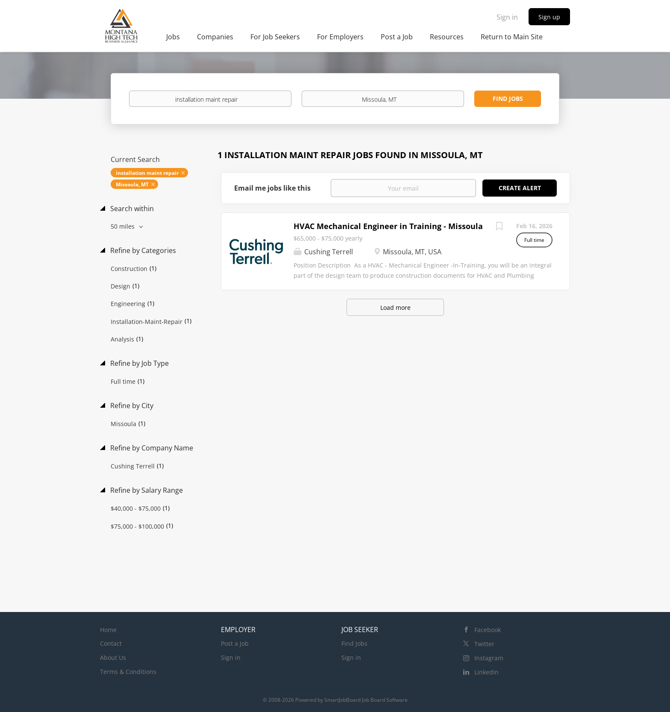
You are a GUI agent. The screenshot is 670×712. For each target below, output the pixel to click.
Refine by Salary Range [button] (146, 490)
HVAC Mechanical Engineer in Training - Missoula (388, 226)
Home (108, 630)
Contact (111, 643)
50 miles (123, 226)
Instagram (488, 658)
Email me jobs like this (272, 188)
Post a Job (235, 643)
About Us (113, 657)
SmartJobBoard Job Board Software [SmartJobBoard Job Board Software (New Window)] (366, 699)
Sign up (549, 17)
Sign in (507, 17)
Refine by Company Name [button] (151, 448)
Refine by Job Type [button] (139, 363)
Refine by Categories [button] (142, 250)
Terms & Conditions (128, 672)
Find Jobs (508, 98)
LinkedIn (486, 672)
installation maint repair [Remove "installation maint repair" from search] (147, 173)
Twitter (484, 644)
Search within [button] (131, 208)
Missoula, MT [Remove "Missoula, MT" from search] (132, 184)
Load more (395, 307)
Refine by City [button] (131, 405)
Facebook (487, 630)
